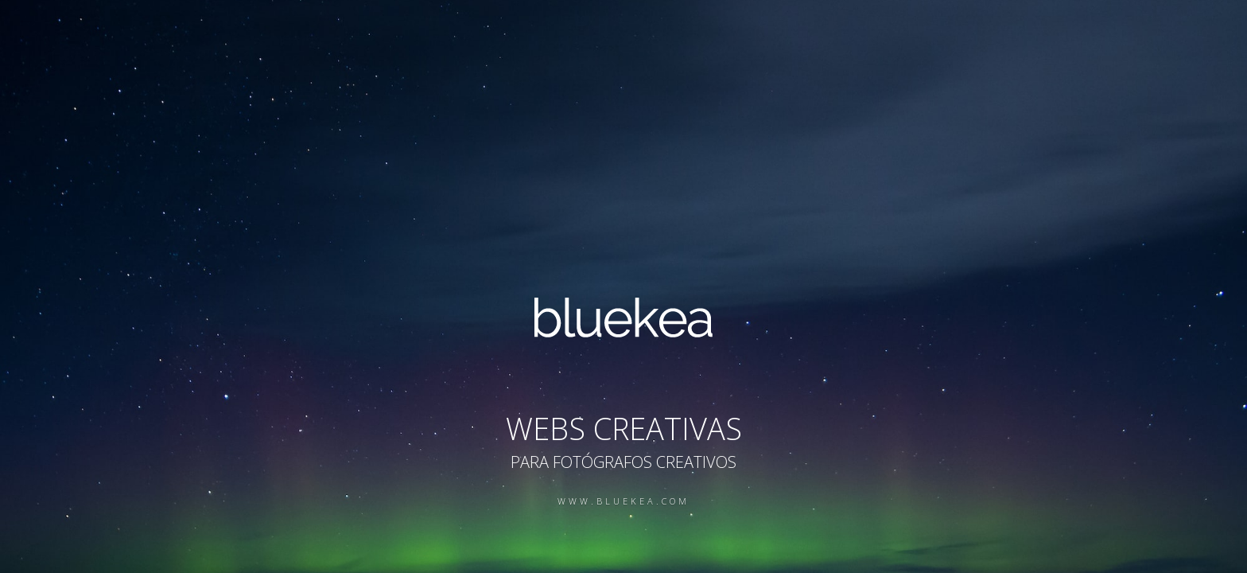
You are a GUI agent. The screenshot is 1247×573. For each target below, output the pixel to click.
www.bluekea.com (623, 501)
